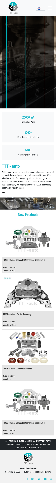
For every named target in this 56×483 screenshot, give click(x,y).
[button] (40, 8)
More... (4, 192)
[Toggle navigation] (50, 8)
